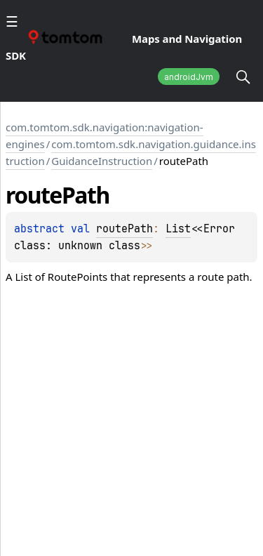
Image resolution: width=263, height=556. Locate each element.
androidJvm (188, 77)
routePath (124, 229)
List (178, 229)
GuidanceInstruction (101, 161)
